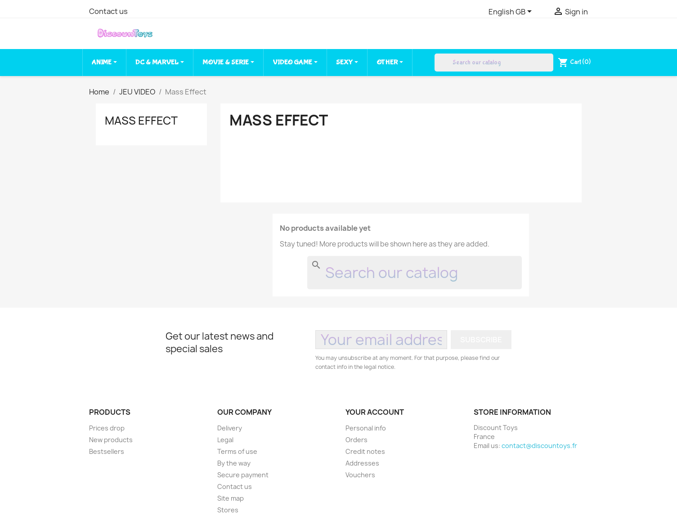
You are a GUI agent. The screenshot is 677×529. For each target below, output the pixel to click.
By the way (234, 463)
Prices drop (107, 428)
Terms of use (237, 451)
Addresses (362, 463)
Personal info (365, 428)
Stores (227, 510)
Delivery (229, 428)
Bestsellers (106, 451)
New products (111, 439)
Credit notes (365, 451)
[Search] (494, 63)
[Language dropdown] (512, 12)
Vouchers (360, 475)
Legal (225, 439)
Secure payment (243, 475)
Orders (356, 439)
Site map (230, 498)
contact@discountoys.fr (539, 445)
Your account (374, 412)
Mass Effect (141, 120)
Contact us (108, 11)
